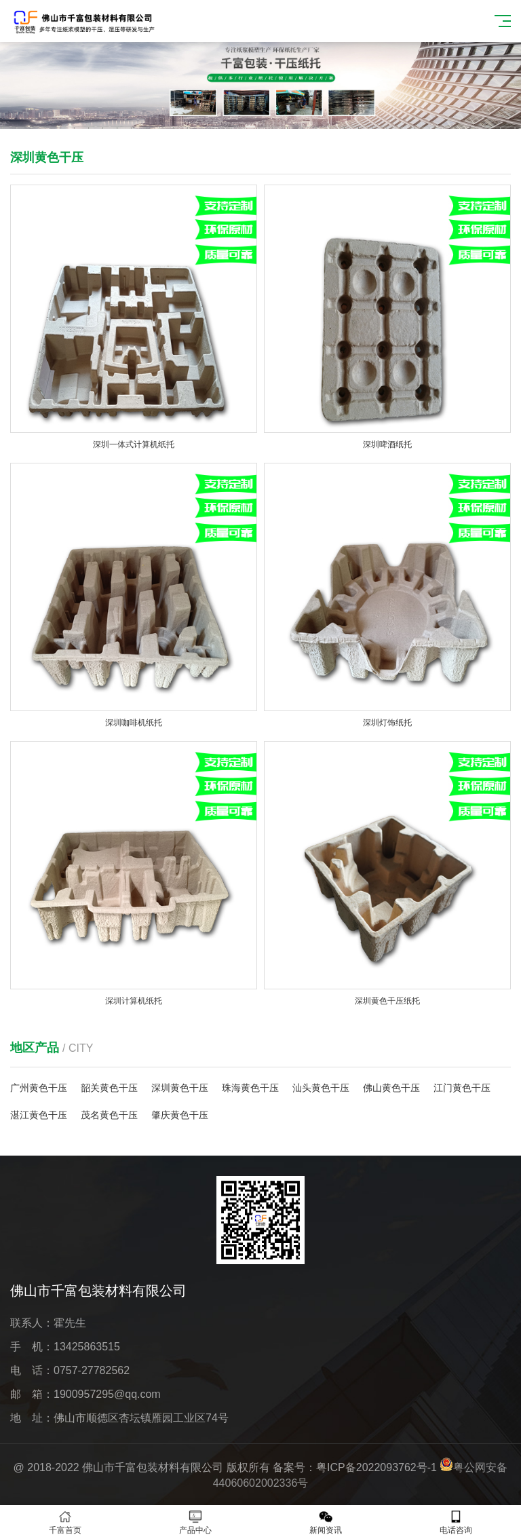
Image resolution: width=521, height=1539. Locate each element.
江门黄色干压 (461, 1087)
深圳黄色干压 (179, 1087)
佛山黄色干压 (391, 1087)
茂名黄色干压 (109, 1114)
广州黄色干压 (38, 1087)
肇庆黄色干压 (179, 1114)
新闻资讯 (325, 1522)
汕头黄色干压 (320, 1087)
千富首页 (65, 1522)
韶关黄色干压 (109, 1087)
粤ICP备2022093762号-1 (376, 1467)
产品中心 (195, 1522)
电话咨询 (456, 1522)
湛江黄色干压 (38, 1114)
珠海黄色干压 (250, 1087)
